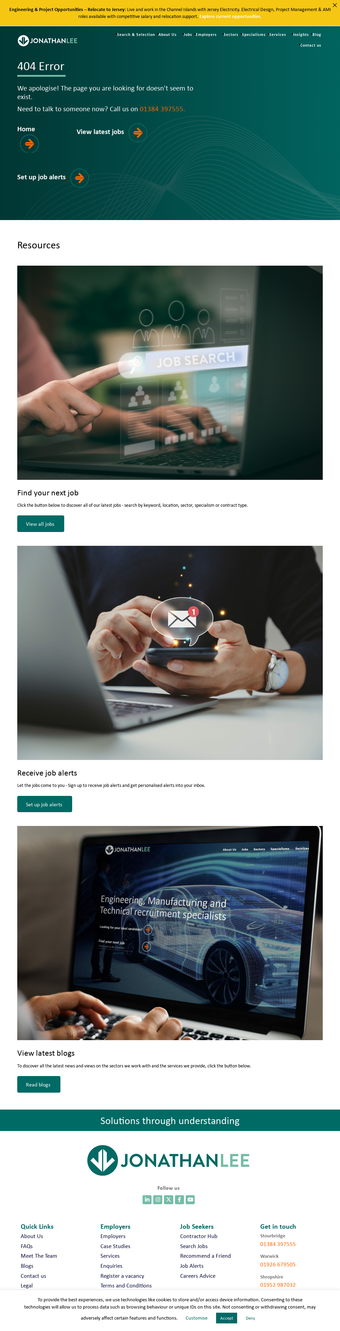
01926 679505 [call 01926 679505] (278, 1264)
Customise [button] (196, 1317)
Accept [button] (226, 1318)
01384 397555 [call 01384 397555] (278, 1244)
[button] (40, 138)
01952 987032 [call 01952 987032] (278, 1285)
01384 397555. (162, 108)
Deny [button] (250, 1318)
